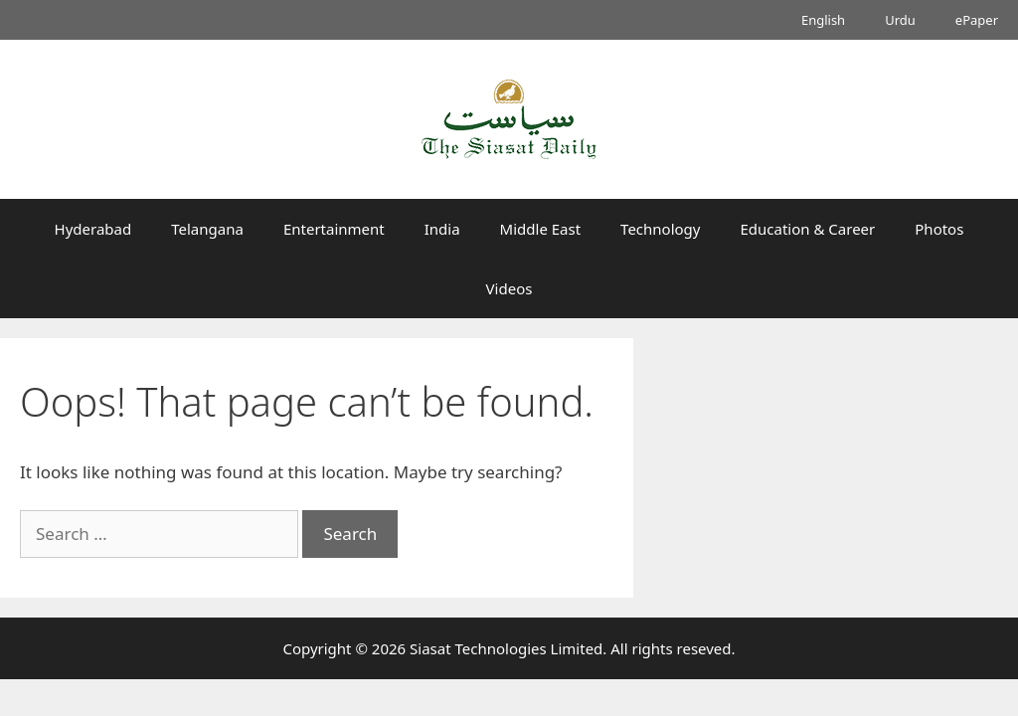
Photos (939, 229)
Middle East (541, 229)
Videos (509, 288)
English (823, 20)
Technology (660, 229)
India (442, 229)
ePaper (976, 20)
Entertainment (334, 229)
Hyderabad (93, 229)
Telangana (207, 229)
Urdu (900, 20)
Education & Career (808, 229)
